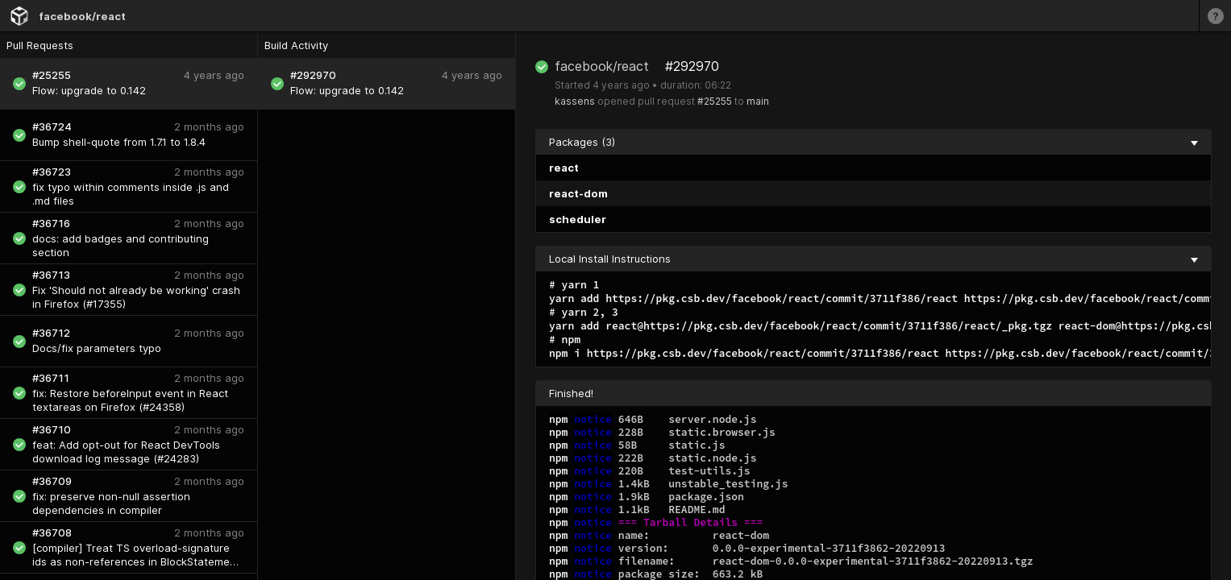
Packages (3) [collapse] (873, 141)
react (564, 167)
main (758, 101)
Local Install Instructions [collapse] (873, 258)
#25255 (714, 101)
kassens (575, 101)
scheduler (577, 219)
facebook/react (82, 16)
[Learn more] (1215, 15)
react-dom (578, 193)
